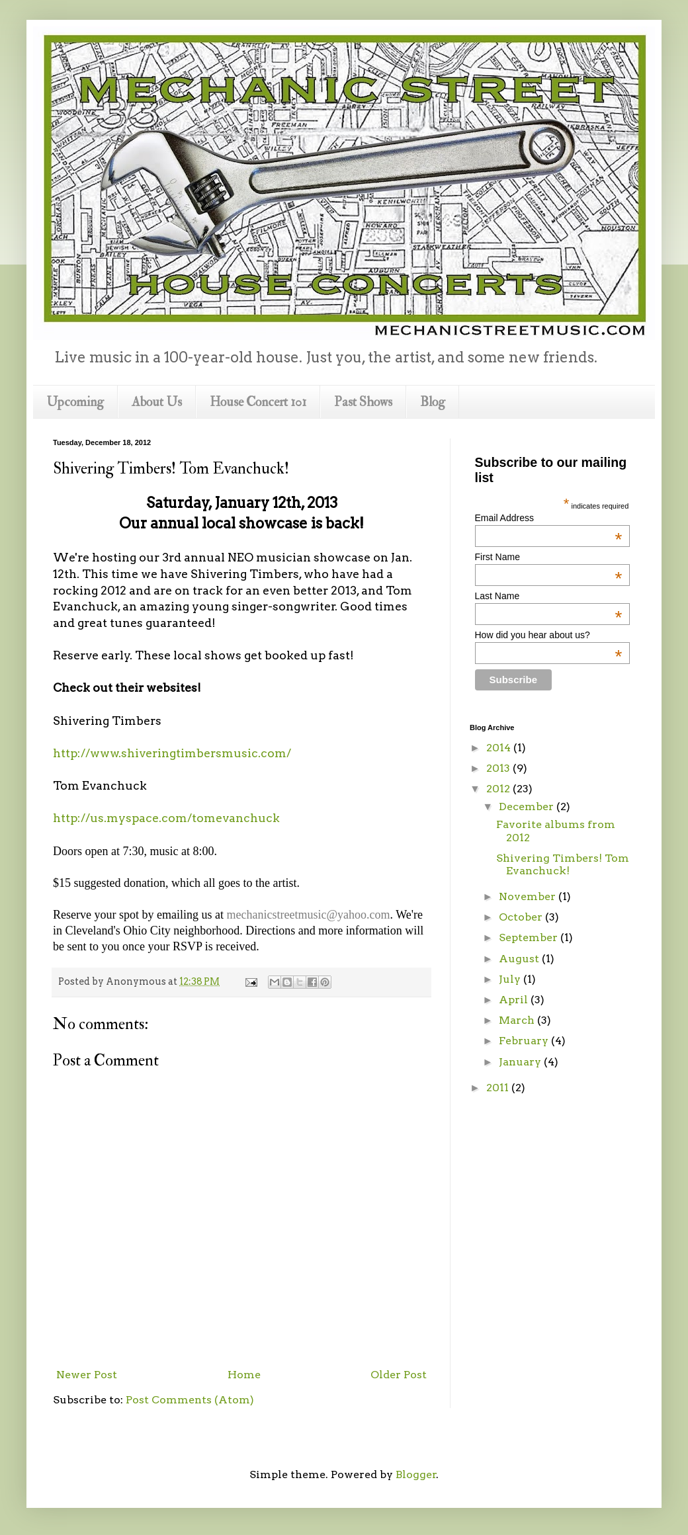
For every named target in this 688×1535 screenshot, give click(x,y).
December (527, 806)
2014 (499, 747)
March (518, 1020)
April (515, 999)
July (511, 979)
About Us (157, 402)
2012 (499, 788)
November (528, 896)
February (525, 1040)
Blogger (416, 1474)
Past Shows (363, 402)
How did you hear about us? (549, 635)
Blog (432, 402)
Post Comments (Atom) (190, 1399)
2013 (499, 768)
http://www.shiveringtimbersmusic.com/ (172, 753)
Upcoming (75, 402)
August (520, 958)
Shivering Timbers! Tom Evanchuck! (562, 864)
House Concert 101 (258, 402)
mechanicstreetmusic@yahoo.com (308, 914)
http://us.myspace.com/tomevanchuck (166, 818)
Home (244, 1374)
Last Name (549, 596)
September (529, 937)
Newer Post (86, 1374)
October (522, 917)
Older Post (398, 1374)
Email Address (549, 518)
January (521, 1062)
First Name (549, 557)
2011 (498, 1087)
